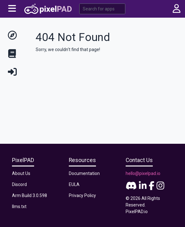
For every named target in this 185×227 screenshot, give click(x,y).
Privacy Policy (82, 195)
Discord (19, 184)
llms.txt (19, 206)
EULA (74, 184)
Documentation (84, 173)
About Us (21, 173)
